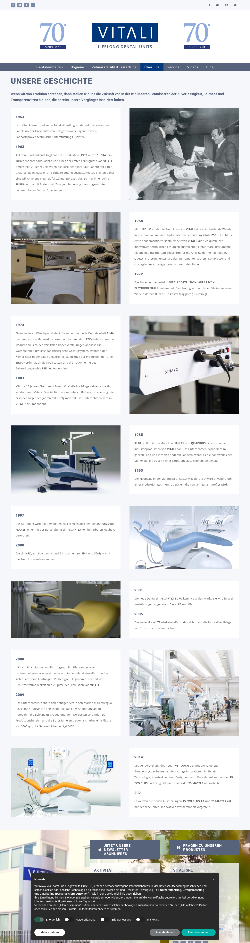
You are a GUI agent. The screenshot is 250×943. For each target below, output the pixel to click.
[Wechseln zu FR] (226, 4)
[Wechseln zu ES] (235, 4)
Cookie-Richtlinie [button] (115, 901)
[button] (214, 887)
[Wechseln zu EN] (217, 4)
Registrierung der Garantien (115, 876)
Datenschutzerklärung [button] (172, 894)
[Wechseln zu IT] (209, 4)
